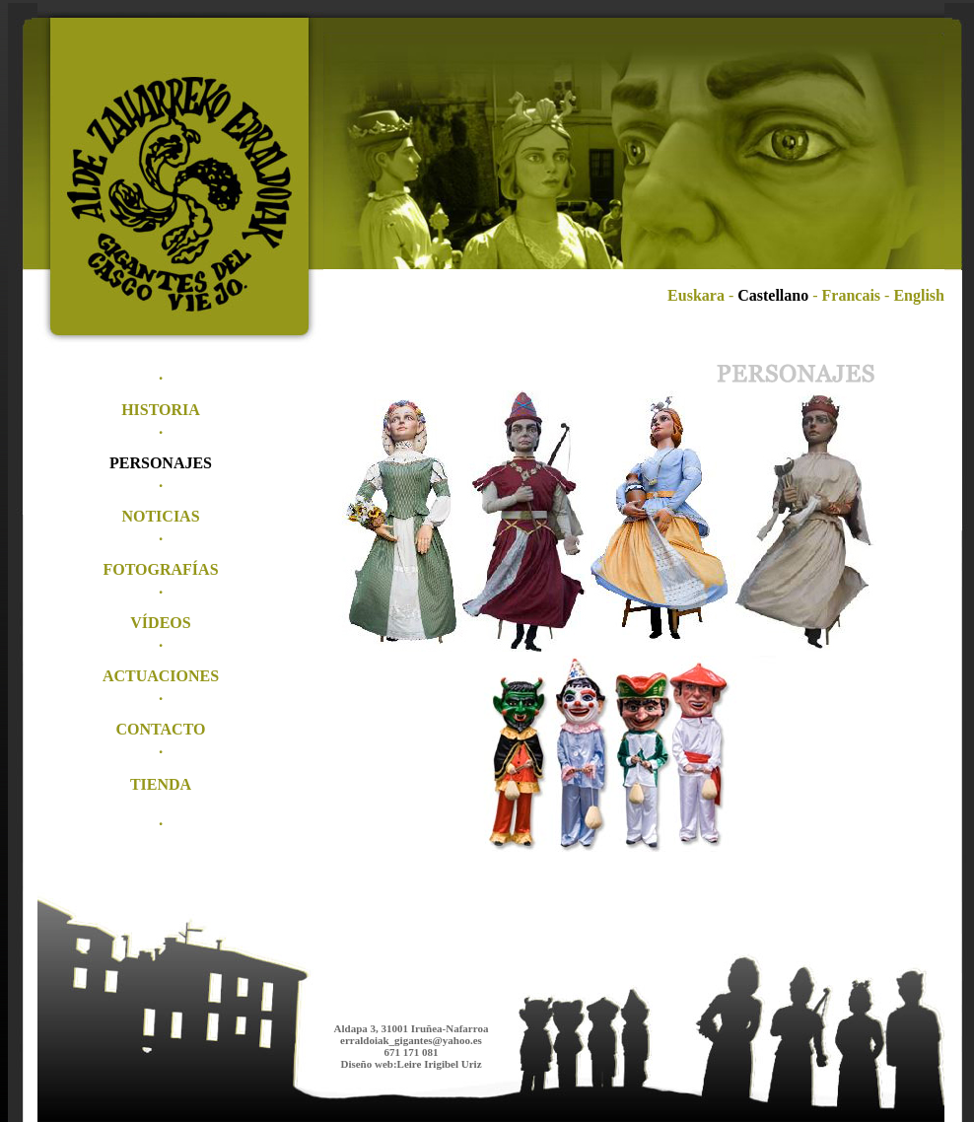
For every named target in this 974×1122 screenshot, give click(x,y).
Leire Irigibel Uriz (439, 1064)
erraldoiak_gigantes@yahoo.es (411, 1040)
